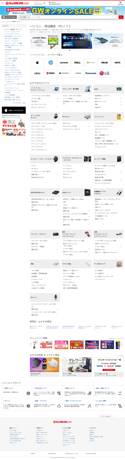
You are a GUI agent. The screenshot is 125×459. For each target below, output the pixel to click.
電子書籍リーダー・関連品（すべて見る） (75, 102)
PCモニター (89, 32)
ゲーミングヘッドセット (39, 144)
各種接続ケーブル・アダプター (13, 74)
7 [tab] (79, 50)
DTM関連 (7, 92)
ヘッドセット (67, 165)
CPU (64, 202)
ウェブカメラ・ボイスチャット (13, 77)
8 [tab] (80, 50)
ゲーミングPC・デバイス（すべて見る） (44, 123)
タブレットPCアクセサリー (12, 70)
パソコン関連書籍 (10, 95)
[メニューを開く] (2, 3)
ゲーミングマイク (37, 146)
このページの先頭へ (106, 416)
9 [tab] (82, 50)
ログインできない (67, 432)
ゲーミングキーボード (38, 138)
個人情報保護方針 (52, 453)
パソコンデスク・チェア (12, 88)
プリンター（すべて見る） (39, 240)
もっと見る (121, 355)
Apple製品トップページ (102, 95)
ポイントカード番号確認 (69, 438)
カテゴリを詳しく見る (19, 103)
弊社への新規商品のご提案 (96, 436)
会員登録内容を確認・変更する (17, 438)
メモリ (65, 205)
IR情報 (91, 434)
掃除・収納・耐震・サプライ (13, 99)
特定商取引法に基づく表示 (71, 453)
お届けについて (40, 438)
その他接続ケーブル (101, 216)
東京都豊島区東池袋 (54, 3)
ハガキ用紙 (35, 282)
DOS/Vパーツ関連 (10, 65)
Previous (31, 41)
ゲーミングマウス (37, 141)
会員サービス (66, 430)
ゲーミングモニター (37, 135)
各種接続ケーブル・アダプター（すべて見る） (107, 200)
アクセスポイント (100, 174)
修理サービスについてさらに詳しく (12, 117)
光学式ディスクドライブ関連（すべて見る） (44, 206)
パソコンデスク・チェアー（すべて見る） (43, 305)
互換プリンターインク (102, 243)
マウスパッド (67, 279)
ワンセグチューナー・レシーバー (14, 90)
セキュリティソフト (101, 129)
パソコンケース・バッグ (12, 79)
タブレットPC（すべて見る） (72, 95)
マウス (33, 165)
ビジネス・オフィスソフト (103, 126)
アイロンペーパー (37, 279)
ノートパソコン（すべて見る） (41, 95)
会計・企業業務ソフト (102, 135)
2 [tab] (71, 50)
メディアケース (100, 279)
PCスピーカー (67, 177)
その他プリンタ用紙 (37, 288)
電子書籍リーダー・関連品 (12, 97)
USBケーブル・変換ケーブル (104, 204)
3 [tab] (72, 50)
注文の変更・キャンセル (69, 440)
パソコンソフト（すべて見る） (105, 123)
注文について (40, 436)
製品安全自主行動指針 (91, 453)
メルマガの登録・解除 (15, 440)
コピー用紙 (35, 270)
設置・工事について (41, 440)
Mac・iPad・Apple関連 (11, 38)
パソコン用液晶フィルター (71, 276)
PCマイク (66, 174)
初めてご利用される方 (42, 432)
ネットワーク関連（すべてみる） (105, 165)
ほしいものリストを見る (16, 432)
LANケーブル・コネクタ (102, 210)
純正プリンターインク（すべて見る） (70, 245)
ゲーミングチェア (37, 132)
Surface (54, 32)
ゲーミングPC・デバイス (12, 34)
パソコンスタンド (68, 282)
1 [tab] (69, 50)
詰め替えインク (100, 249)
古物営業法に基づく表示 (42, 442)
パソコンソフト (9, 63)
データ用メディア (10, 81)
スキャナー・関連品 (37, 246)
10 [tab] (83, 50)
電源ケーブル (99, 219)
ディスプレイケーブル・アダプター (106, 213)
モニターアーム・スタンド (71, 129)
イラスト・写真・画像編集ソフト (105, 141)
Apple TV (98, 107)
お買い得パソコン (61, 32)
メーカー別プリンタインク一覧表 (73, 240)
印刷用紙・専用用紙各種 (39, 273)
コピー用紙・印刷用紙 (11, 58)
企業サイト (92, 430)
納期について (66, 434)
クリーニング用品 (68, 273)
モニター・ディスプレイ (12, 41)
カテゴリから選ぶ (10, 17)
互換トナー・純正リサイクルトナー (106, 252)
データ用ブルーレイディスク (104, 276)
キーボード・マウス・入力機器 (13, 43)
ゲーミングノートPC (38, 126)
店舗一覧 (92, 440)
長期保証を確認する (15, 434)
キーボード (35, 168)
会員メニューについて (42, 434)
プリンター (8, 52)
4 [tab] (74, 50)
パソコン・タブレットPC (12, 31)
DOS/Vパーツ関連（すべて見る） (74, 199)
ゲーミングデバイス (80, 32)
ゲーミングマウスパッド (39, 149)
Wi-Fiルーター (70, 32)
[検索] (121, 17)
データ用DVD (99, 273)
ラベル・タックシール (38, 285)
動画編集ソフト (100, 138)
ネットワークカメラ (69, 171)
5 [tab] (75, 50)
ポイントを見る (13, 436)
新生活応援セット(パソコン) (13, 36)
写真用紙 (34, 276)
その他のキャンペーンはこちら (116, 338)
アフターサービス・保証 (69, 442)
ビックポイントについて (69, 436)
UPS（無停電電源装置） (71, 288)
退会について (13, 442)
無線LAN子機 (99, 177)
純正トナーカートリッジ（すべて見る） (76, 251)
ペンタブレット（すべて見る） (41, 171)
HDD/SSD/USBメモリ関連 (12, 49)
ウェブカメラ (67, 168)
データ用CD (99, 270)
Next (122, 41)
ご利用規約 (32, 453)
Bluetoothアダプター (38, 177)
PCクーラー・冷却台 (69, 285)
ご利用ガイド (40, 430)
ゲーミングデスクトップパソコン (42, 129)
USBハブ (98, 207)
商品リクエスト (67, 444)
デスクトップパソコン (38, 107)
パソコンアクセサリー (11, 67)
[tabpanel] (45, 41)
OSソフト (98, 132)
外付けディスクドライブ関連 (13, 72)
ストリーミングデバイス (102, 183)
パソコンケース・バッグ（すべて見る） (44, 312)
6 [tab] (77, 50)
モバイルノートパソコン (39, 104)
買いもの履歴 (13, 430)
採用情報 (92, 432)
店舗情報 (92, 438)
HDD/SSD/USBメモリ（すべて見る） (43, 199)
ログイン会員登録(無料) (38, 3)
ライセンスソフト (100, 146)
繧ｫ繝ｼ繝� (120, 3)
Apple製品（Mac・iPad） (45, 32)
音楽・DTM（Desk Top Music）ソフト (107, 144)
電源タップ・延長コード (71, 270)
